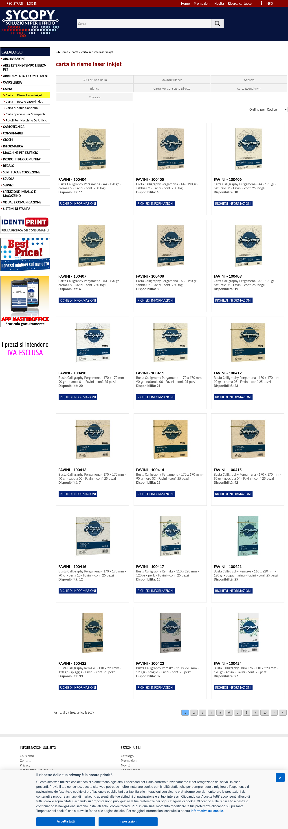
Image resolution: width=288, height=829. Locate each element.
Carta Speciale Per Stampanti (25, 114)
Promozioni (202, 3)
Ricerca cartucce (240, 3)
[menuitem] (242, 3)
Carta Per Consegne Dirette (172, 88)
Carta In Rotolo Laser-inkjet (24, 101)
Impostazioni (128, 821)
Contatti (26, 760)
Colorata (94, 97)
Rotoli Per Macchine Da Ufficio (26, 120)
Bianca (94, 88)
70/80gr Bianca (172, 80)
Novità (219, 3)
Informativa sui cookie (207, 811)
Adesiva (249, 80)
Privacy (25, 765)
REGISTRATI (15, 3)
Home (185, 3)
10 (264, 713)
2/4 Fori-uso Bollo (95, 80)
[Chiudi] (280, 777)
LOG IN (32, 3)
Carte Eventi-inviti (249, 88)
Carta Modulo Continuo (22, 108)
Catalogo (127, 756)
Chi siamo (27, 756)
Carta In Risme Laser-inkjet (24, 95)
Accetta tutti (66, 821)
